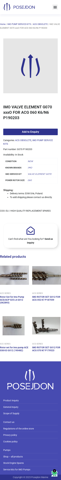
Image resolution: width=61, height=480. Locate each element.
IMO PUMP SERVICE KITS (19, 24)
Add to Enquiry (30, 131)
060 (30, 180)
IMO (30, 167)
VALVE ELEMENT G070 (39, 173)
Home (3, 24)
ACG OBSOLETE (40, 24)
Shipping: (8, 190)
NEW (30, 161)
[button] (55, 7)
